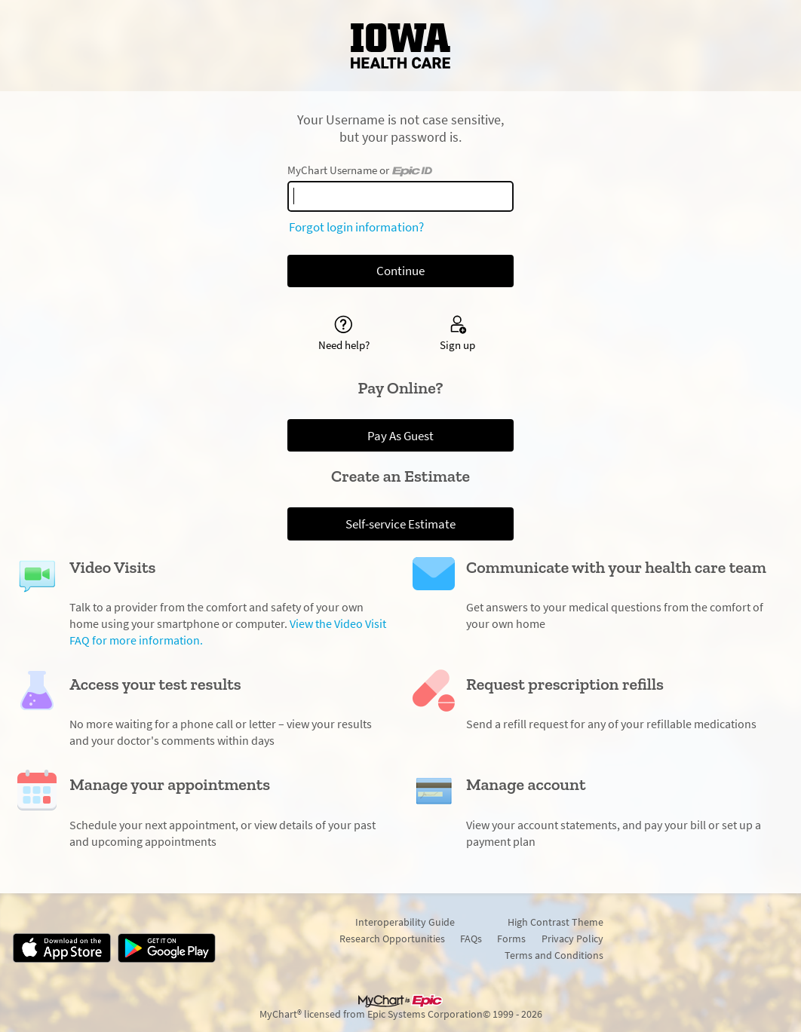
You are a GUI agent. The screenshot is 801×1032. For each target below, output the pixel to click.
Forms (511, 938)
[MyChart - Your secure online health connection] (400, 46)
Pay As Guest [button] (400, 435)
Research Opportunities (392, 938)
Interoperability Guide (405, 922)
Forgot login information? (356, 227)
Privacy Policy (572, 938)
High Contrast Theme (555, 922)
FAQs (471, 938)
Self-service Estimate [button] (400, 524)
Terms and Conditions (554, 955)
